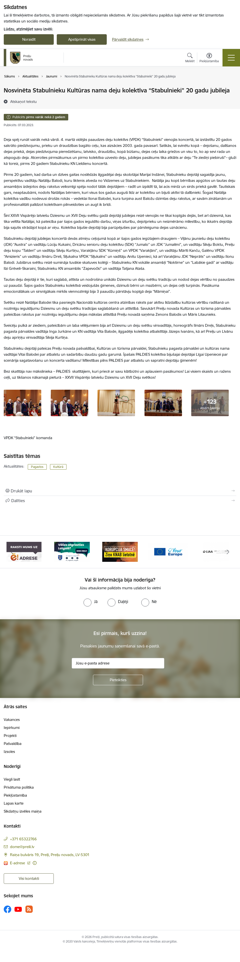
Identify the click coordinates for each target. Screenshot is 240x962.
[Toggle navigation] (231, 57)
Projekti (10, 735)
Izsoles (9, 751)
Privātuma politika (19, 787)
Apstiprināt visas (82, 39)
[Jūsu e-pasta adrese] (118, 663)
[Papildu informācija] (34, 863)
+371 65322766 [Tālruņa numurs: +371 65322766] (23, 839)
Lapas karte (14, 803)
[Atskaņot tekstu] (23, 101)
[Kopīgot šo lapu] (120, 500)
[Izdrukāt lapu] (120, 491)
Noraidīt (29, 39)
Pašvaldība (13, 743)
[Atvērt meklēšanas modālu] (190, 58)
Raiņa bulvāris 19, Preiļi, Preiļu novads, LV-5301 (50, 854)
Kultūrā (58, 467)
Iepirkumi (12, 727)
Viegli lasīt (12, 779)
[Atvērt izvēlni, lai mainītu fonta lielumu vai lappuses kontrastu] (209, 58)
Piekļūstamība (15, 795)
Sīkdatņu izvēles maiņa (23, 811)
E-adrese (18, 863)
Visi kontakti (29, 878)
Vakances (12, 719)
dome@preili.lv (22, 846)
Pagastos (37, 467)
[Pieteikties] (118, 680)
